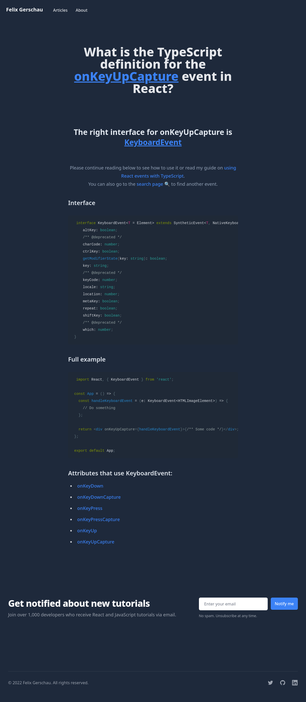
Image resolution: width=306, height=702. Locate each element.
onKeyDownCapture (99, 497)
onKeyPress (89, 508)
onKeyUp (87, 530)
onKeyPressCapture (98, 519)
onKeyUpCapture (95, 542)
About (81, 10)
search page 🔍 (153, 184)
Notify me (284, 603)
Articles (60, 10)
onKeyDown (90, 486)
